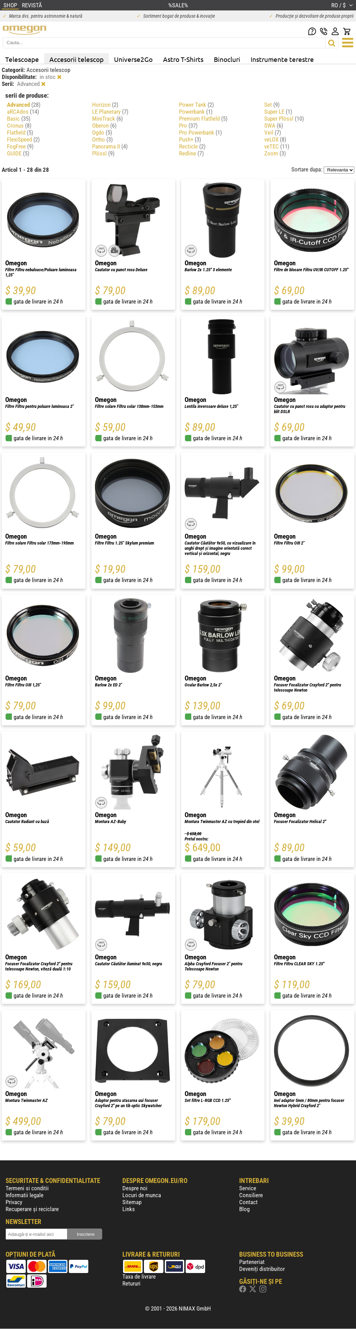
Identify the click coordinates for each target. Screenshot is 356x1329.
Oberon (104, 125)
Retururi (131, 1283)
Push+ (190, 139)
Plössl (103, 153)
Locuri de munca (141, 1195)
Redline (191, 153)
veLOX (275, 139)
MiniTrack (107, 118)
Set (272, 104)
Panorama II (110, 146)
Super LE (278, 111)
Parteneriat (252, 1261)
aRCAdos (23, 111)
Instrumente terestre (282, 59)
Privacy (14, 1202)
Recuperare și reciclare (32, 1209)
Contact (248, 1202)
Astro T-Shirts (183, 59)
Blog (244, 1209)
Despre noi (134, 1188)
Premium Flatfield (203, 118)
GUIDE (18, 153)
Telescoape (22, 59)
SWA (273, 125)
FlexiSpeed (23, 139)
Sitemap (131, 1202)
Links (128, 1209)
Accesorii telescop (76, 59)
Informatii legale (24, 1195)
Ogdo (102, 132)
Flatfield (20, 132)
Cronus (19, 125)
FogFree (20, 146)
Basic (18, 118)
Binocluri (227, 59)
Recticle (192, 146)
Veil (272, 132)
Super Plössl (284, 118)
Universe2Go (133, 59)
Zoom (275, 153)
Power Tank (196, 104)
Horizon (105, 104)
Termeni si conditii (27, 1188)
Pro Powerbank (200, 132)
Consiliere (251, 1195)
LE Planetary (110, 111)
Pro (188, 125)
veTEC (276, 146)
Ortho (102, 139)
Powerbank (195, 111)
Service (247, 1188)
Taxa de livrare (139, 1276)
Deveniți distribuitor (262, 1268)
